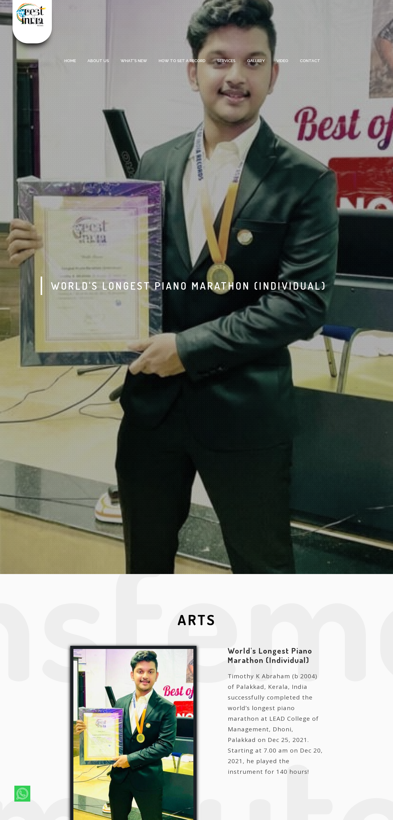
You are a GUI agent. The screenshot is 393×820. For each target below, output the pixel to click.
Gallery (256, 60)
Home (70, 60)
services (226, 60)
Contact (310, 60)
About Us (98, 60)
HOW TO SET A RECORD (182, 60)
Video (282, 60)
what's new (134, 60)
